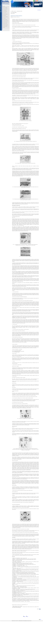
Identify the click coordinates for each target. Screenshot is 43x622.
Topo (27, 616)
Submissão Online (5, 23)
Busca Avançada (5, 11)
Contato (4, 27)
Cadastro (38, 5)
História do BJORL (5, 7)
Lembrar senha (35, 5)
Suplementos (4, 15)
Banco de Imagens (5, 19)
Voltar (24, 616)
